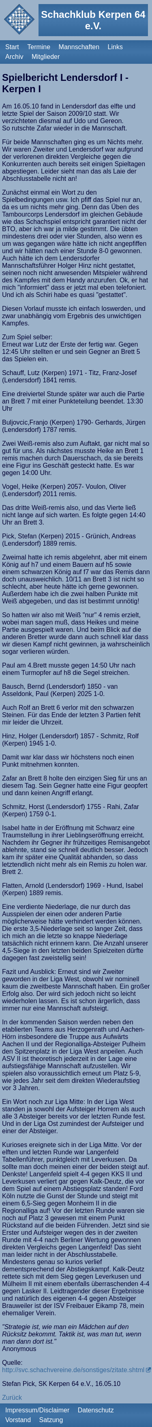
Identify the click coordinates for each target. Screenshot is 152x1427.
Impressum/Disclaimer (37, 1410)
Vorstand (18, 1419)
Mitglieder (46, 56)
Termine (38, 46)
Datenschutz (96, 1410)
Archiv (14, 56)
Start (12, 46)
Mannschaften (79, 46)
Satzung (51, 1419)
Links (115, 46)
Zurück (12, 1397)
